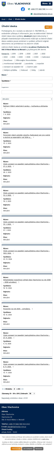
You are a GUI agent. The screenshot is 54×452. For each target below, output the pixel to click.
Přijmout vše (16, 448)
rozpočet (40, 63)
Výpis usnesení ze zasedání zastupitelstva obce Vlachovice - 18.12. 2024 (26, 252)
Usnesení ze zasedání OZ (13, 67)
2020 (28, 54)
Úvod (3, 19)
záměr (42, 70)
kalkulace (46, 57)
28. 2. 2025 (7, 172)
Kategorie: (5, 54)
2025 (21, 57)
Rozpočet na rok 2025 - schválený (18, 309)
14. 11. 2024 (7, 373)
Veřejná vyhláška (10, 70)
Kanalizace (8, 60)
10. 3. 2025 (7, 143)
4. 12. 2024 (7, 344)
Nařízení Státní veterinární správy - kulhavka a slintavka (25, 107)
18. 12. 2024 (7, 288)
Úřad (10, 19)
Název (4, 75)
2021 (36, 54)
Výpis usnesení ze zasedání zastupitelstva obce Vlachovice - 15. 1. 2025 (26, 223)
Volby (34, 70)
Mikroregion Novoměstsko (26, 60)
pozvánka (29, 63)
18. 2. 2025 (7, 201)
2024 (13, 57)
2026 (28, 57)
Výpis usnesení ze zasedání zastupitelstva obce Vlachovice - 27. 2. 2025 (26, 165)
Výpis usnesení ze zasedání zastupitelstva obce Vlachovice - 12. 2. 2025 (26, 194)
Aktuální (6, 124)
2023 (6, 57)
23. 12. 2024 (7, 259)
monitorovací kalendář (13, 63)
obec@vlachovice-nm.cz (42, 14)
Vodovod (24, 70)
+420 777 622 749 (38, 9)
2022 (43, 54)
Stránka (9, 389)
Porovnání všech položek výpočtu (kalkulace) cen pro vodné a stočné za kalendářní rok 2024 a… (26, 136)
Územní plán (32, 67)
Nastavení (39, 448)
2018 (14, 54)
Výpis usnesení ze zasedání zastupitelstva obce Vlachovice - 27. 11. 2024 (26, 336)
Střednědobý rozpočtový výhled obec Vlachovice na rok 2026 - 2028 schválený (27, 281)
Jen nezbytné (27, 448)
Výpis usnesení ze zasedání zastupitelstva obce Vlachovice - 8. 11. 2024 (26, 365)
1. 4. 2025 (6, 114)
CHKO (36, 57)
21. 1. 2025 (7, 230)
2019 (21, 54)
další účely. (45, 439)
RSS (48, 27)
